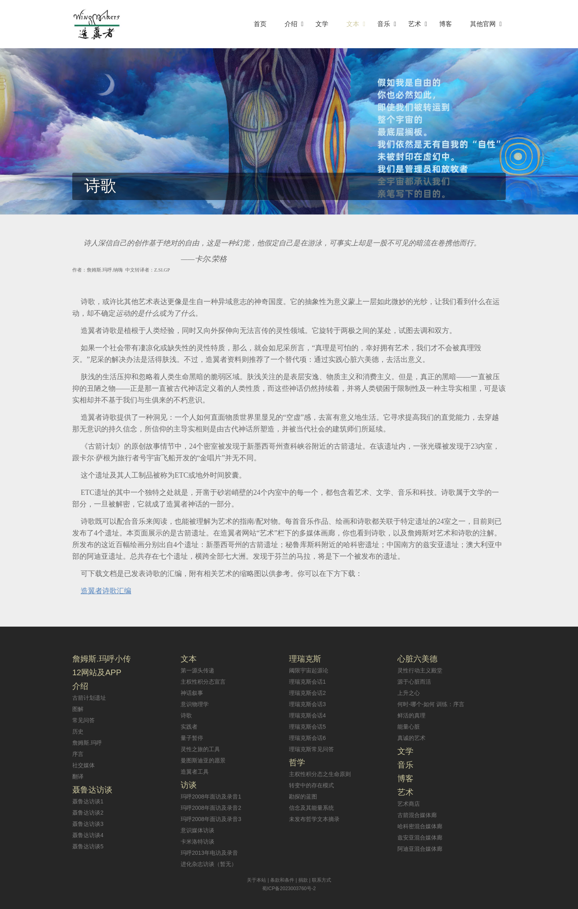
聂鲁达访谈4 (88, 835)
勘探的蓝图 (303, 796)
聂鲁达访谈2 (88, 812)
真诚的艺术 (411, 738)
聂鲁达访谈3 (88, 824)
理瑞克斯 (305, 658)
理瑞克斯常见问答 (311, 749)
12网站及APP (96, 672)
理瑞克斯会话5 (307, 726)
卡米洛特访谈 (197, 841)
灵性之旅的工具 (200, 749)
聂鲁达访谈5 (88, 846)
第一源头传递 (197, 670)
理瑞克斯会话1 (307, 681)
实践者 (189, 726)
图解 (77, 709)
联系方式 (321, 880)
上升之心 (408, 693)
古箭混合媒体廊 (417, 815)
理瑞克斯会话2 (307, 693)
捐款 (303, 880)
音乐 (405, 764)
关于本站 (256, 880)
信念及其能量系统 (311, 808)
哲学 (297, 762)
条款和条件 (282, 880)
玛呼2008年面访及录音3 (211, 819)
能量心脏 (408, 726)
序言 (77, 754)
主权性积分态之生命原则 (320, 774)
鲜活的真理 (411, 715)
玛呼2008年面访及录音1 (211, 796)
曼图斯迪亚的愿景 (203, 760)
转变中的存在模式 (311, 785)
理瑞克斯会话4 (307, 715)
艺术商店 (408, 804)
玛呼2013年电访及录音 (209, 853)
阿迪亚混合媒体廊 (419, 849)
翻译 (77, 776)
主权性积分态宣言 (203, 681)
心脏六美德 (417, 658)
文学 (405, 751)
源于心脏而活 (414, 681)
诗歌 (186, 715)
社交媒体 (83, 765)
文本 (189, 658)
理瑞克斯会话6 (307, 738)
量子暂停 (192, 738)
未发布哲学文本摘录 (314, 819)
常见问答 (83, 720)
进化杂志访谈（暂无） (209, 864)
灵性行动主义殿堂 (419, 670)
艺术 (405, 792)
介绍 (80, 686)
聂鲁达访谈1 (88, 801)
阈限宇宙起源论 (308, 670)
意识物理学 (195, 704)
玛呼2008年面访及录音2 (211, 808)
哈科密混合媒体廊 (419, 826)
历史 (77, 731)
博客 (405, 778)
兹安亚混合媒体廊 (419, 837)
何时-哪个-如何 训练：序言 (430, 704)
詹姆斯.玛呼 (87, 743)
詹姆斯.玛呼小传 (101, 658)
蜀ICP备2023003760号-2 (288, 888)
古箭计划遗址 (89, 698)
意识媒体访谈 (197, 830)
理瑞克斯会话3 (307, 704)
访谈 (189, 784)
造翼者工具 (195, 771)
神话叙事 (192, 693)
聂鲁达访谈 (92, 789)
